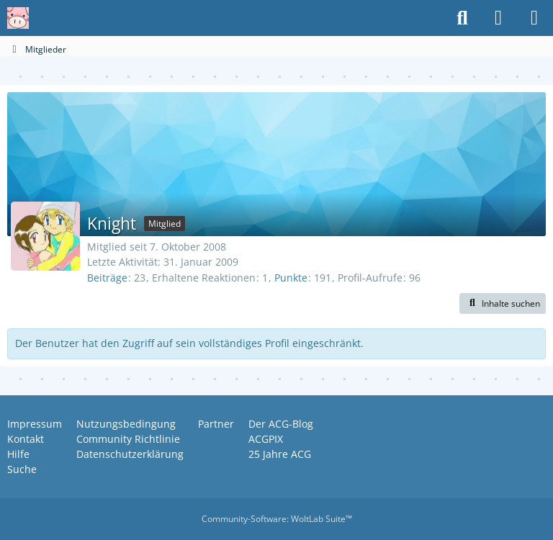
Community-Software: (277, 519)
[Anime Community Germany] (18, 18)
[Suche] (462, 18)
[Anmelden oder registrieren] (498, 18)
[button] (502, 304)
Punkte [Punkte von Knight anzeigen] (290, 277)
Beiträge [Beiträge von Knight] (107, 277)
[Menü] (534, 18)
